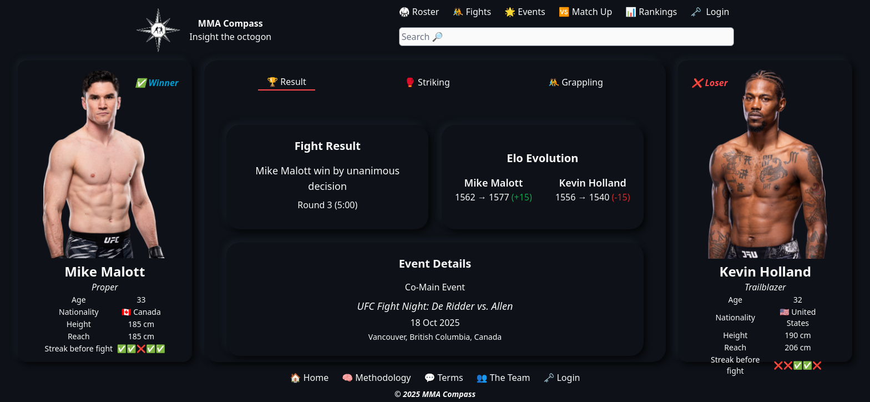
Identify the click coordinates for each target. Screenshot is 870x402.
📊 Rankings (651, 12)
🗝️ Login (710, 12)
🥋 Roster (419, 12)
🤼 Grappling (575, 82)
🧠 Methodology (376, 377)
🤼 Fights (471, 12)
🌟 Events (524, 12)
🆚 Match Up (586, 12)
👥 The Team (503, 377)
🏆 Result (286, 82)
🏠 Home (309, 377)
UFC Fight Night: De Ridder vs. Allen (435, 306)
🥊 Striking (427, 82)
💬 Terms (443, 377)
